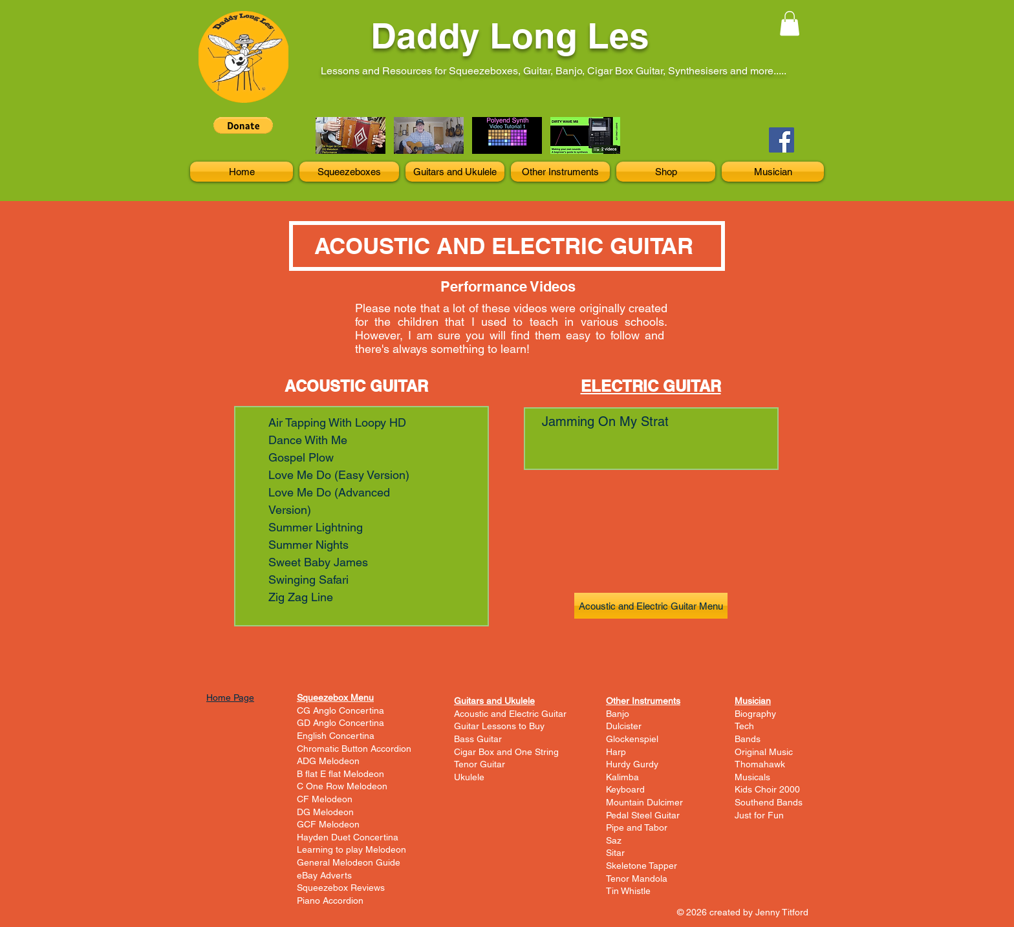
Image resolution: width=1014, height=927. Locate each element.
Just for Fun (759, 815)
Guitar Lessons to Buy (499, 726)
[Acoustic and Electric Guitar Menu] (651, 606)
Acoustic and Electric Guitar (510, 714)
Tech (744, 726)
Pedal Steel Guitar (643, 815)
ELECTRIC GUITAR (651, 386)
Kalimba (622, 777)
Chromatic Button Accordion (354, 748)
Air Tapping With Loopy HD (337, 422)
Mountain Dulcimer (644, 802)
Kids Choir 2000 (767, 789)
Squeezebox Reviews (341, 887)
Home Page (230, 697)
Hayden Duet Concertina (347, 837)
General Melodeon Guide (348, 862)
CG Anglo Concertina (340, 710)
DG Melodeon (325, 812)
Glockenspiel (632, 739)
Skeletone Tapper (641, 865)
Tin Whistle (628, 891)
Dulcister (624, 726)
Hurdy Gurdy (632, 764)
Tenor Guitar (479, 764)
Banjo (617, 714)
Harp (616, 752)
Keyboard (625, 789)
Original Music (764, 752)
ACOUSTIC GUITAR (356, 386)
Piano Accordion (330, 900)
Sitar (615, 852)
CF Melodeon (324, 799)
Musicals (752, 777)
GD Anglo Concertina (340, 723)
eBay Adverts (324, 875)
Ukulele (469, 777)
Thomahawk (760, 764)
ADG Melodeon (328, 761)
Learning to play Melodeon (351, 849)
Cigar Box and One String (506, 752)
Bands (747, 739)
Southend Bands (769, 802)
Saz (613, 840)
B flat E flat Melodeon (340, 774)
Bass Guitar (478, 739)
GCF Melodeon (328, 824)
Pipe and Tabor (636, 827)
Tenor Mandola (636, 878)
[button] (789, 23)
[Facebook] (781, 140)
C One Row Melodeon (342, 786)
